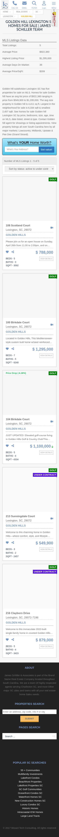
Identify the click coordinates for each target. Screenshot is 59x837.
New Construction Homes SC (30, 800)
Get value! (46, 149)
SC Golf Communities (30, 789)
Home (5, 12)
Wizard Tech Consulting (23, 828)
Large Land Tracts (30, 815)
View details (46, 259)
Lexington (8, 16)
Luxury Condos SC (30, 804)
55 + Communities (30, 770)
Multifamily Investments (30, 774)
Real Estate (22, 12)
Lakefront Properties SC (30, 785)
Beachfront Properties (30, 781)
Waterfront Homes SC (30, 796)
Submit (29, 718)
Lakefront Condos (30, 777)
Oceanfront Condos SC (30, 793)
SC (37, 12)
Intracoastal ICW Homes (30, 812)
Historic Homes (30, 808)
